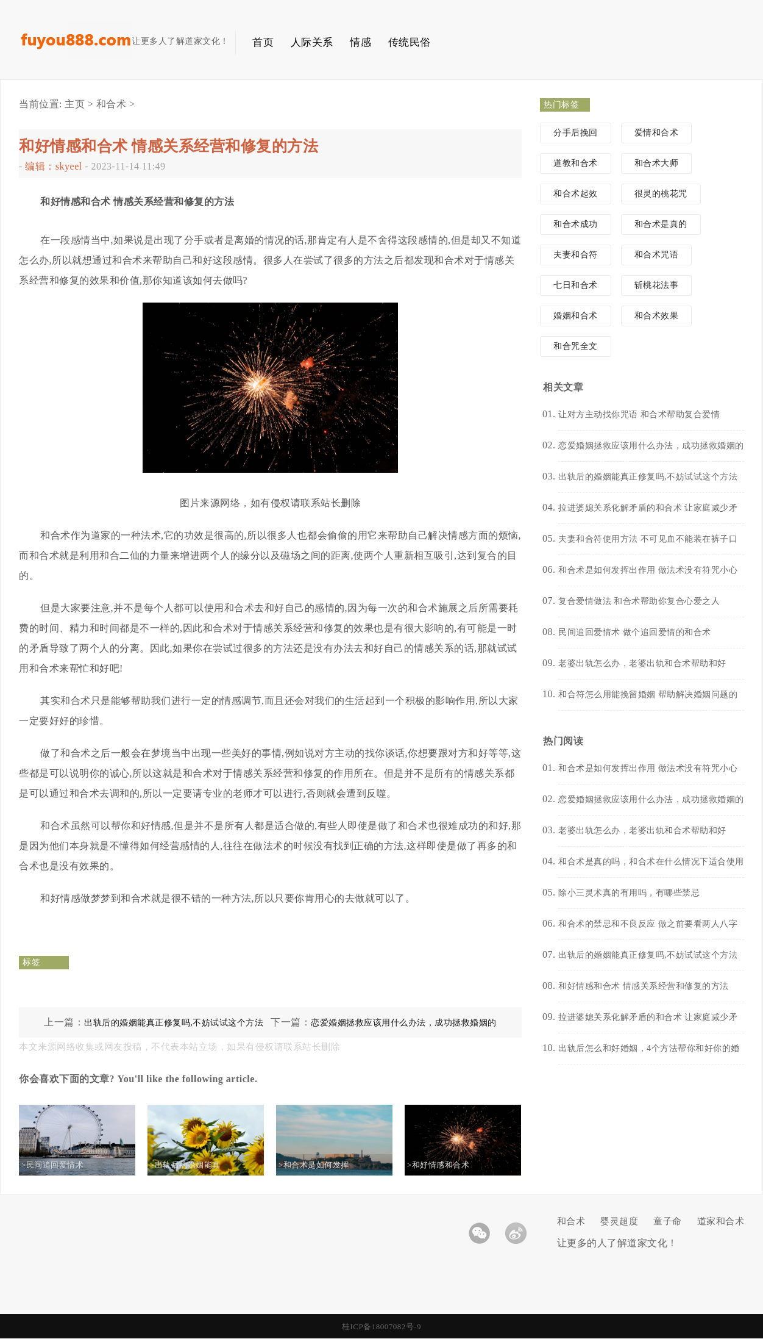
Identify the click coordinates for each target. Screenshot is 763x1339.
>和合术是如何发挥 (323, 1164)
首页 (263, 42)
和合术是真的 (660, 224)
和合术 (111, 104)
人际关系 (312, 42)
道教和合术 (575, 163)
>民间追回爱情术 (62, 1164)
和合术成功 (575, 224)
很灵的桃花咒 (660, 193)
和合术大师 (656, 163)
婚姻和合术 (575, 315)
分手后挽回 (575, 132)
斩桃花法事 (656, 285)
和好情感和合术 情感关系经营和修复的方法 (168, 146)
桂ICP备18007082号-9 (381, 1326)
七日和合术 (575, 285)
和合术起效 (575, 193)
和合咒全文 (575, 346)
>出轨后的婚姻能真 (195, 1164)
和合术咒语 (656, 254)
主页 (75, 104)
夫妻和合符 (575, 254)
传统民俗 (409, 42)
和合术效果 (656, 315)
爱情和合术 (656, 132)
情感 (360, 42)
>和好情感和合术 (448, 1164)
